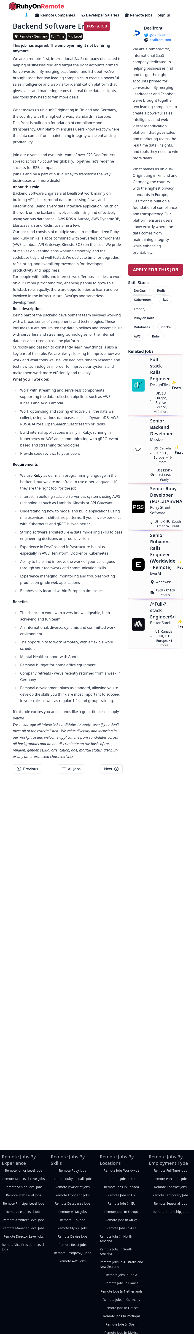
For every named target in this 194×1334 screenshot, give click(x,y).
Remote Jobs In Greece (121, 1308)
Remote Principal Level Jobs (23, 1203)
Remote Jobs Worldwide (121, 1170)
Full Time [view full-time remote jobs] (58, 36)
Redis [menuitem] (161, 290)
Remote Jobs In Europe (121, 1211)
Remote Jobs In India (121, 1275)
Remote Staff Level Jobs (23, 1195)
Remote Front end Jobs (72, 1195)
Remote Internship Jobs (170, 1211)
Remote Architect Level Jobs (23, 1220)
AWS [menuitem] (137, 336)
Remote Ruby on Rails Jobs (72, 1178)
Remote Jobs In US (121, 1178)
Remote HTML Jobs (72, 1211)
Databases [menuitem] (142, 327)
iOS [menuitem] (165, 299)
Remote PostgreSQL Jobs (72, 1253)
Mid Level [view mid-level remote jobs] (75, 36)
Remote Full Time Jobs (170, 1170)
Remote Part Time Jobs (170, 1178)
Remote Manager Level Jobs (24, 1228)
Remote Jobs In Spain (121, 1324)
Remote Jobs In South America (116, 1251)
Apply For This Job (155, 270)
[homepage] (36, 6)
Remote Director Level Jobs (23, 1236)
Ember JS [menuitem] (140, 309)
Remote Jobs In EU (121, 1203)
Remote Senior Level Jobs (23, 1187)
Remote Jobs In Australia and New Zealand (121, 1264)
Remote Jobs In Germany (121, 1299)
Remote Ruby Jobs (72, 1170)
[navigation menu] (26, 15)
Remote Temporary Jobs (170, 1195)
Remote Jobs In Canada (121, 1187)
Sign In (164, 15)
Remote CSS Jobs (72, 1220)
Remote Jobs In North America (116, 1238)
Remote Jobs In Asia (121, 1228)
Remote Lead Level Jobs (23, 1211)
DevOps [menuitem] (140, 290)
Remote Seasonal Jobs (170, 1203)
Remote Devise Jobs (72, 1236)
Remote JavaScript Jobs (72, 1187)
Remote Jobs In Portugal (121, 1316)
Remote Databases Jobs (72, 1203)
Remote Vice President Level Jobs (23, 1246)
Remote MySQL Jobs (72, 1228)
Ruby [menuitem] (155, 336)
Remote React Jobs (72, 1244)
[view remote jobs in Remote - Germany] (31, 36)
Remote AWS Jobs (72, 1261)
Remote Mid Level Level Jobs (23, 1178)
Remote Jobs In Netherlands (121, 1291)
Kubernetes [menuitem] (142, 299)
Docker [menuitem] (166, 327)
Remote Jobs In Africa (121, 1220)
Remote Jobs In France (121, 1283)
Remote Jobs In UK (121, 1195)
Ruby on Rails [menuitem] (144, 318)
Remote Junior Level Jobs (23, 1170)
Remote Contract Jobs (170, 1187)
